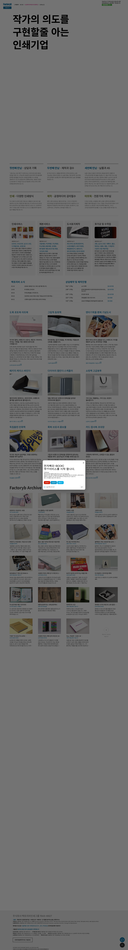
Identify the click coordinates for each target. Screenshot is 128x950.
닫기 (82, 487)
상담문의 (54, 482)
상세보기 (47, 482)
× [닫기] (83, 462)
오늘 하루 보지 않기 (49, 487)
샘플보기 (60, 482)
